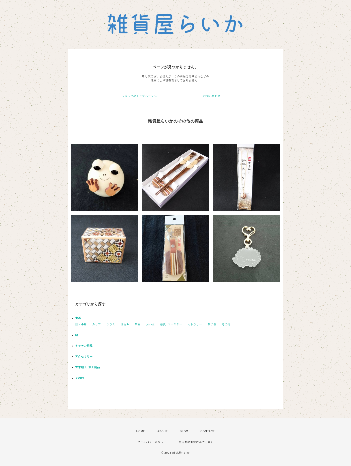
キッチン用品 (84, 345)
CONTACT (207, 431)
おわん (150, 324)
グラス (111, 324)
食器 (78, 318)
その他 (226, 324)
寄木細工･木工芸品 (87, 367)
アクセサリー (84, 356)
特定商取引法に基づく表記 (196, 442)
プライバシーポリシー (152, 442)
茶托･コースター (171, 324)
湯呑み (125, 324)
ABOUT (162, 431)
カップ (96, 324)
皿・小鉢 (81, 324)
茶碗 (138, 324)
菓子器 (212, 324)
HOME (140, 431)
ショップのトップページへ (139, 96)
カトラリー (195, 324)
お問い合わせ (211, 96)
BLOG (184, 431)
